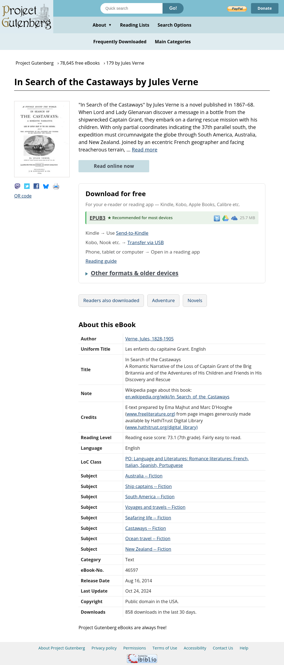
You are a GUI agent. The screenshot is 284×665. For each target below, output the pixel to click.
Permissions (134, 648)
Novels (194, 300)
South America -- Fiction (150, 497)
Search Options (174, 25)
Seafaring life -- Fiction (148, 518)
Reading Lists (134, 25)
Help (244, 648)
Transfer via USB (146, 242)
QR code (23, 196)
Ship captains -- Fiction (148, 486)
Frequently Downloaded (119, 42)
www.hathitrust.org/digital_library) (161, 427)
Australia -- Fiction (144, 476)
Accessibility (195, 648)
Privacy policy (104, 648)
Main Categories (173, 42)
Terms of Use (165, 648)
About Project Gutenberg (62, 648)
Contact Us (223, 648)
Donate (265, 8)
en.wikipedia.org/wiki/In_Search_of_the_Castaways (177, 397)
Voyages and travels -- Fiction (155, 507)
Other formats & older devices (134, 273)
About (102, 25)
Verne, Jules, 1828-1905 (149, 339)
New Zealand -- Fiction (148, 549)
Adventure (163, 300)
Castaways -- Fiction (145, 528)
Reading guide (101, 261)
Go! (173, 8)
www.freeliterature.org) (150, 414)
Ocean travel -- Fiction (148, 538)
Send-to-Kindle (132, 233)
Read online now (114, 166)
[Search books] (131, 8)
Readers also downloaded (111, 300)
